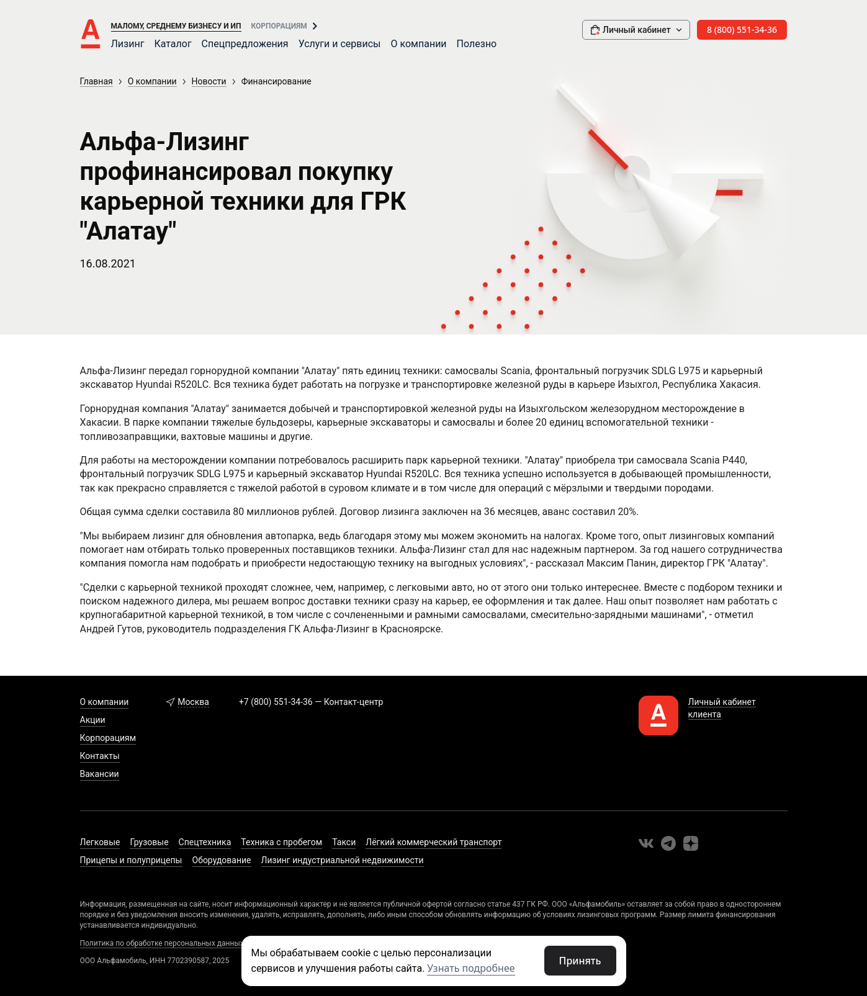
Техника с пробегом (281, 842)
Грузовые (149, 842)
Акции (93, 720)
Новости (209, 81)
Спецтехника (205, 842)
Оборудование (221, 860)
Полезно (477, 44)
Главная (96, 81)
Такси (344, 842)
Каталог (172, 44)
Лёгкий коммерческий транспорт (433, 842)
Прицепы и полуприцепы (131, 860)
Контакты (100, 756)
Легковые (100, 842)
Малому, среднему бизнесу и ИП (176, 26)
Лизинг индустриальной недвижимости (342, 860)
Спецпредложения (245, 44)
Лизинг (128, 44)
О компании (419, 44)
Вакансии (99, 774)
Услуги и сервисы (340, 44)
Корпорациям (279, 26)
